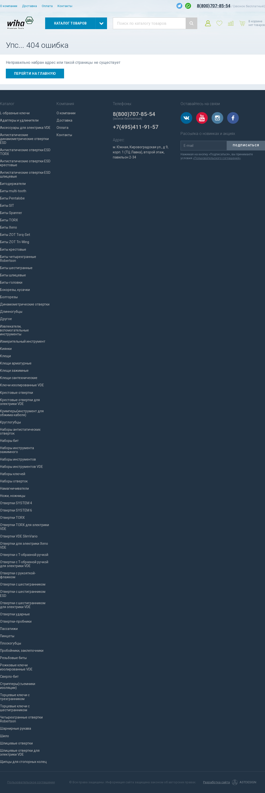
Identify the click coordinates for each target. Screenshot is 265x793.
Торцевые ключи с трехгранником (15, 697)
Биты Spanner (11, 213)
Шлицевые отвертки (16, 743)
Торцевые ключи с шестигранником (15, 708)
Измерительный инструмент (22, 341)
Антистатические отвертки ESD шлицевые (25, 174)
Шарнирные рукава (15, 728)
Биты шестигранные (16, 268)
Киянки (6, 349)
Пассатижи (9, 629)
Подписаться (246, 145)
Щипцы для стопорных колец (23, 762)
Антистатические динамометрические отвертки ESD (24, 139)
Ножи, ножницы (12, 496)
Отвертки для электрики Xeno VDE (24, 545)
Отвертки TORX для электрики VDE (24, 527)
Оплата (47, 6)
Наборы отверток (14, 481)
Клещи (5, 356)
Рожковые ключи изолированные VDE (16, 667)
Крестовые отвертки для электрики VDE (20, 402)
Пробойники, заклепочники (21, 651)
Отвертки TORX (12, 518)
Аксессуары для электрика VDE (25, 128)
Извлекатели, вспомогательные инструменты (14, 330)
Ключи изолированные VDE (22, 385)
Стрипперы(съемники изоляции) (17, 686)
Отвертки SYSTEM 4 (16, 503)
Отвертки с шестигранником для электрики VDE (22, 605)
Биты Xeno (8, 227)
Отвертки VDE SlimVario (19, 536)
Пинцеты (7, 636)
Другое (6, 319)
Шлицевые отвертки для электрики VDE (20, 752)
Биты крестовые (13, 249)
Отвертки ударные (15, 614)
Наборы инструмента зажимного (17, 450)
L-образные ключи (15, 113)
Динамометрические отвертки (25, 304)
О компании (8, 6)
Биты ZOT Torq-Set (15, 235)
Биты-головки (11, 282)
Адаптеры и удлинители (19, 120)
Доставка (29, 6)
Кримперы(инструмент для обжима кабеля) (22, 413)
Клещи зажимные (14, 370)
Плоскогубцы (10, 643)
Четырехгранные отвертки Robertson (21, 719)
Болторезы (9, 297)
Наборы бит (9, 441)
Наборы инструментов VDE (21, 467)
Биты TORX (9, 220)
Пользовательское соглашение (31, 782)
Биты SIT (7, 205)
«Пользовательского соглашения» (217, 158)
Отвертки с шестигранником (22, 584)
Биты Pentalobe (12, 198)
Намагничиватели (14, 488)
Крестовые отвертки (16, 393)
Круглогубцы (10, 422)
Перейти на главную (35, 73)
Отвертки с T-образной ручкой (24, 555)
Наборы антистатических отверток (20, 431)
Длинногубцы (11, 312)
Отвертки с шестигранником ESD (22, 593)
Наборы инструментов (18, 459)
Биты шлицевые (13, 275)
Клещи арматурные (16, 363)
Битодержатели (13, 184)
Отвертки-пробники (16, 621)
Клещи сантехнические (18, 378)
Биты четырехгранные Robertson (18, 259)
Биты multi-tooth (13, 191)
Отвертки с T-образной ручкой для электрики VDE (24, 564)
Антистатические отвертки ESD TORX (25, 152)
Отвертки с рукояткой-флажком (18, 575)
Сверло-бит (9, 676)
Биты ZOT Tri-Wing (14, 242)
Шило (4, 736)
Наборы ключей (12, 474)
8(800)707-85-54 (213, 5)
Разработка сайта (216, 782)
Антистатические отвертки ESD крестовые (25, 163)
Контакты (65, 6)
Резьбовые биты (13, 658)
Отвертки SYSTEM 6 (16, 510)
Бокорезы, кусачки (15, 290)
